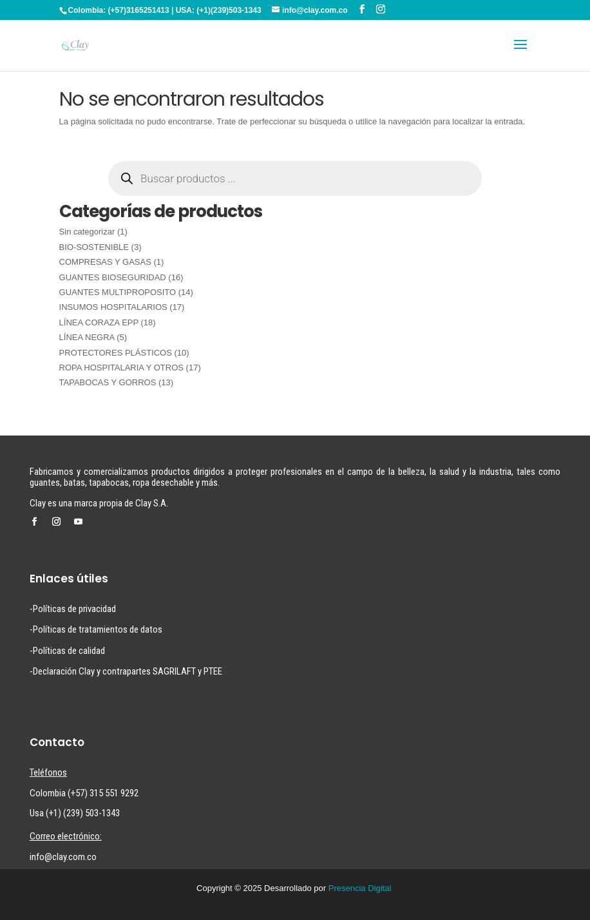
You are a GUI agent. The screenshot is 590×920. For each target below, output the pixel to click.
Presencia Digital (360, 888)
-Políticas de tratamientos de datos (96, 629)
